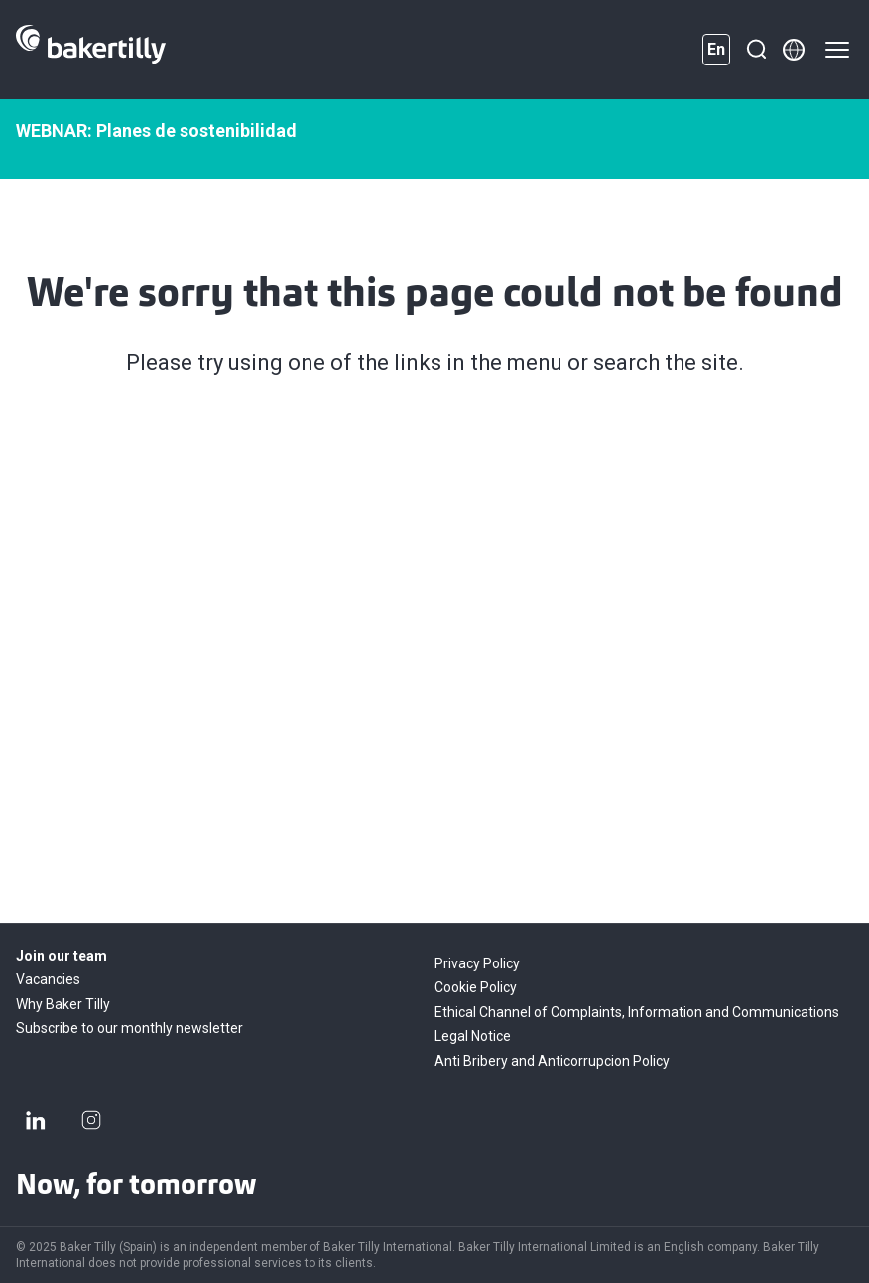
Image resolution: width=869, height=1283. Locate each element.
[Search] (756, 49)
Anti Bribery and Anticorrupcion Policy (552, 1061)
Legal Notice (472, 1036)
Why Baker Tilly (63, 1004)
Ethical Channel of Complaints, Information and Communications (636, 1012)
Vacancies (48, 979)
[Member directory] (794, 50)
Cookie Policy (475, 987)
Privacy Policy (477, 963)
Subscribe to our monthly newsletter (129, 1028)
